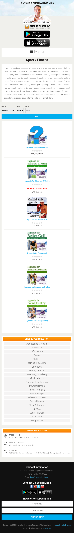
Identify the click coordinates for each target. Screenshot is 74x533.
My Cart (26, 3)
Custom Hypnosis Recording (37, 147)
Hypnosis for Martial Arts (37, 219)
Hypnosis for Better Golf (37, 253)
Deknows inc (47, 528)
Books (37, 355)
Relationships (37, 393)
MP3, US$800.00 (37, 154)
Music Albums (37, 378)
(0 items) (34, 3)
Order (18, 106)
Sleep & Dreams (37, 405)
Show (27, 106)
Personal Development (37, 382)
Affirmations (37, 351)
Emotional (37, 366)
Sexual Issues (37, 401)
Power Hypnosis (37, 389)
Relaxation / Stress (37, 397)
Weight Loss (37, 420)
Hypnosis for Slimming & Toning (37, 181)
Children (37, 359)
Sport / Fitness (37, 412)
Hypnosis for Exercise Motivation (37, 287)
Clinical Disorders (37, 363)
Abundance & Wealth (37, 343)
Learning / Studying (37, 374)
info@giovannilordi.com (39, 477)
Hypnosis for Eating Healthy (37, 321)
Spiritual (37, 409)
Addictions (37, 347)
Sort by (4, 106)
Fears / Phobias (37, 370)
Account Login (47, 3)
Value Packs (37, 416)
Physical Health (37, 386)
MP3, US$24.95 (37, 192)
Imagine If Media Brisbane (62, 525)
